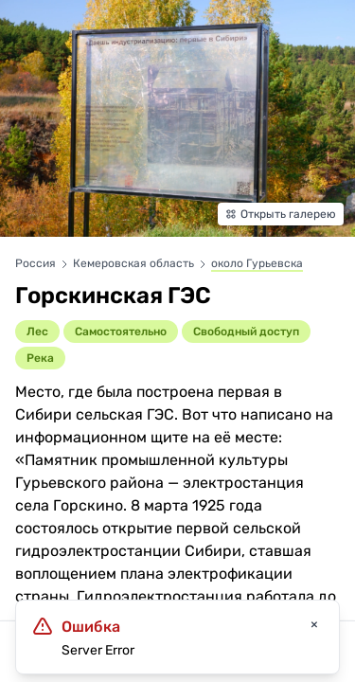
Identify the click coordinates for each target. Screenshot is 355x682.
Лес (37, 331)
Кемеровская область (135, 263)
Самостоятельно (121, 331)
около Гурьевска (257, 263)
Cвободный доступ (246, 331)
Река (40, 358)
